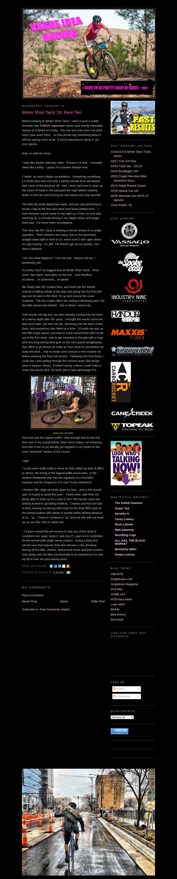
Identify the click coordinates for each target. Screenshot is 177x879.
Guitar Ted (122, 508)
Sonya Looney (125, 554)
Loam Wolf (117, 604)
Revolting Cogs (125, 535)
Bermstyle (117, 619)
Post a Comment (32, 595)
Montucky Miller (126, 549)
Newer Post (29, 601)
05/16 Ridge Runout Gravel (128, 185)
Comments (121, 696)
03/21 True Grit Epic (123, 161)
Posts (118, 688)
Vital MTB (117, 574)
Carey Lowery (124, 519)
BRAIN (115, 609)
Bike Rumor (118, 614)
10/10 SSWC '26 (121, 205)
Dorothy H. (122, 513)
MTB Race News (121, 599)
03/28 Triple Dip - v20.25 (126, 166)
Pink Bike (117, 589)
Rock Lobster (124, 524)
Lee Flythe (68, 433)
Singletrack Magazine (124, 584)
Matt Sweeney (124, 529)
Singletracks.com (122, 579)
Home (64, 601)
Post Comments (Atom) (55, 609)
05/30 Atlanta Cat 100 (124, 190)
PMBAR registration (52, 125)
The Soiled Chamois (129, 503)
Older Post (98, 601)
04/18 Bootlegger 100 (124, 171)
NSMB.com (118, 594)
